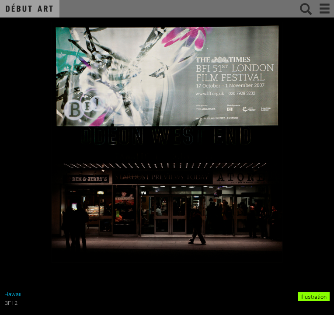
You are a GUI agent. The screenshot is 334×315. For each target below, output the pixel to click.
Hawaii (12, 294)
